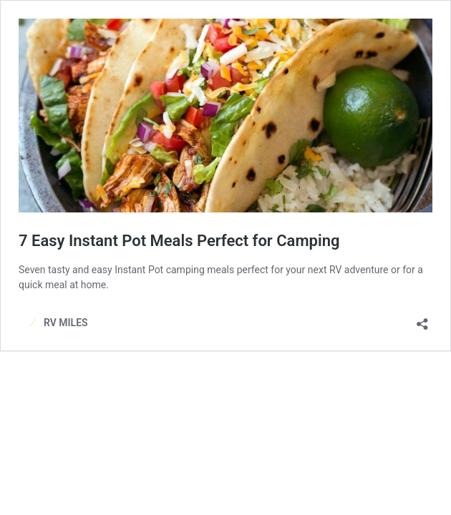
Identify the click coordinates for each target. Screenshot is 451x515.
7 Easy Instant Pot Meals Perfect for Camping (179, 241)
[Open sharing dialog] (422, 319)
